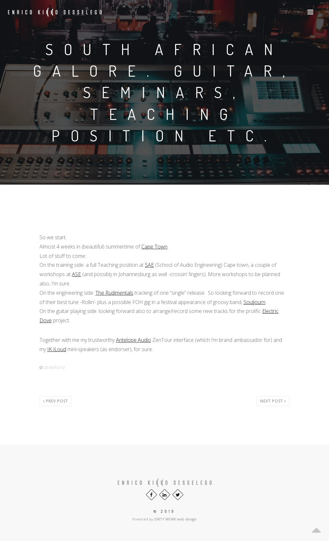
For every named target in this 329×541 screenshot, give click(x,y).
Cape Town (154, 246)
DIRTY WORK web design (175, 519)
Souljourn (254, 302)
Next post (273, 401)
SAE (149, 264)
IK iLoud (56, 349)
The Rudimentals (114, 292)
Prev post (55, 401)
